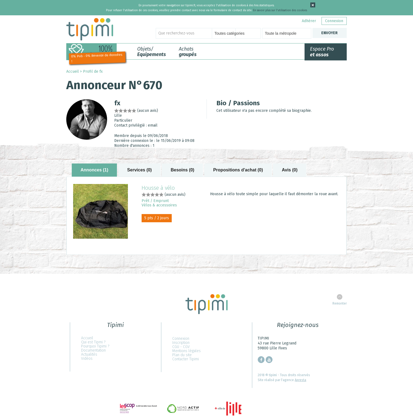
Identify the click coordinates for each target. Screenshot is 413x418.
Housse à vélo (158, 188)
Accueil (72, 71)
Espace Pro (322, 52)
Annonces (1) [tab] (94, 170)
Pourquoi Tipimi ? (95, 346)
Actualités (89, 354)
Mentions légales (186, 351)
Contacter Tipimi (185, 359)
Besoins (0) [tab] (182, 170)
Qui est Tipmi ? (93, 342)
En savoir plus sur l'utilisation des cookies (280, 10)
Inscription (181, 343)
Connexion (334, 21)
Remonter (339, 303)
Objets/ (151, 51)
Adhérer (309, 21)
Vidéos (87, 358)
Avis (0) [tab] (289, 170)
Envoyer (329, 33)
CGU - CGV (181, 347)
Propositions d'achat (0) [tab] (238, 170)
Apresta (300, 380)
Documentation (93, 350)
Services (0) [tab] (139, 170)
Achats (188, 51)
